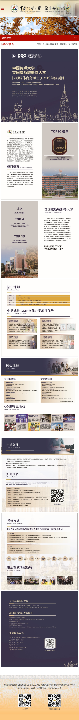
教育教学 (54, 44)
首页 (48, 44)
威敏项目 (63, 44)
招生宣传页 (73, 44)
